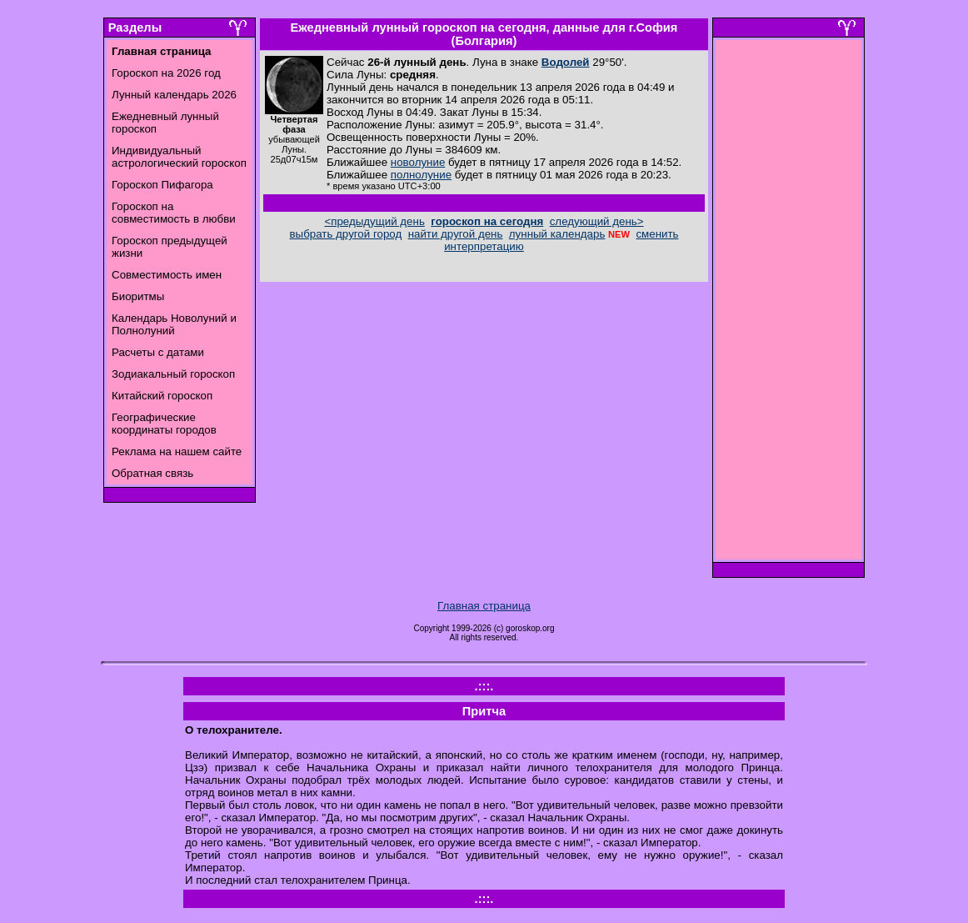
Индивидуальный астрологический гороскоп (179, 156)
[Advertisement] (789, 304)
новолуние (418, 162)
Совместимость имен (167, 274)
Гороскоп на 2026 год (166, 73)
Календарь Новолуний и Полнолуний (174, 324)
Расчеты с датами (158, 352)
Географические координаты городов (164, 423)
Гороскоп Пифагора (162, 184)
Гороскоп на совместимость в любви (174, 212)
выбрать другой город (346, 234)
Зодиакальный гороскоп (173, 374)
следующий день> (597, 221)
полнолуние (421, 174)
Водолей (565, 62)
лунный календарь (557, 234)
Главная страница (484, 605)
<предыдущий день (374, 221)
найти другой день (455, 234)
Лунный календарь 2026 (174, 94)
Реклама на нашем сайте (177, 451)
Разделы (135, 27)
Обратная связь (152, 473)
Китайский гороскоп (162, 395)
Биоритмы (138, 296)
